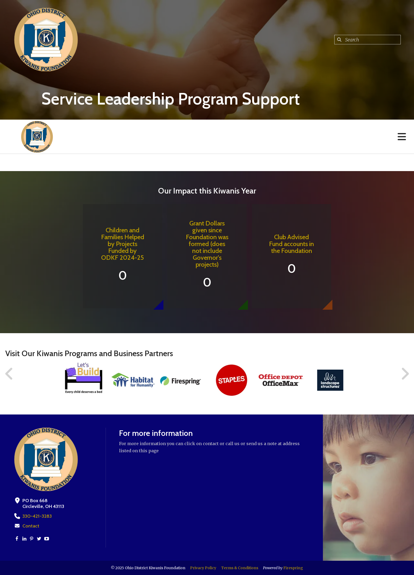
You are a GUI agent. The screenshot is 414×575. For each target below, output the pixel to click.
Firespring (293, 567)
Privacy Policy (203, 567)
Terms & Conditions (239, 567)
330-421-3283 (37, 516)
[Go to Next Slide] (405, 374)
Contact (30, 526)
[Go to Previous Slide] (9, 374)
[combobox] (367, 39)
